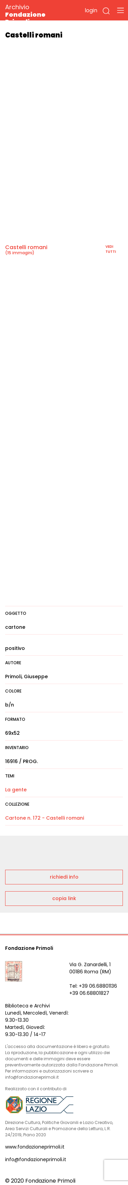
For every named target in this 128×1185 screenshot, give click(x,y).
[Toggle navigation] (120, 10)
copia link (64, 898)
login (91, 10)
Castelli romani (26, 247)
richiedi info (64, 876)
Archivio (37, 14)
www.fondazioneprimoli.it (35, 1146)
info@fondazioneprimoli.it (35, 1159)
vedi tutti (110, 249)
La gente (16, 789)
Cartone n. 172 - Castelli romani (44, 818)
